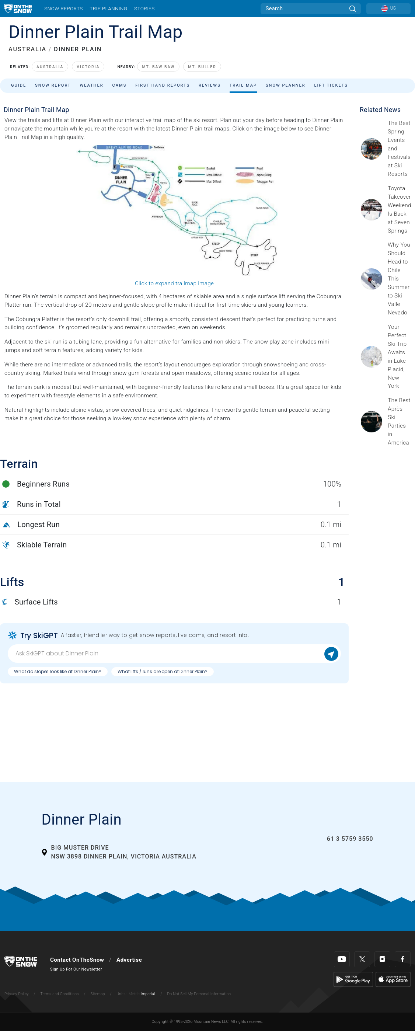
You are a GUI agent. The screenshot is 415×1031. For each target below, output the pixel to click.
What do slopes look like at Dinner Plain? (57, 671)
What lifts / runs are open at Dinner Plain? (163, 671)
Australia (49, 67)
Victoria (88, 67)
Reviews (210, 85)
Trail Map (243, 85)
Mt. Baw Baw (158, 67)
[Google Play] (353, 979)
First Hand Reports (162, 85)
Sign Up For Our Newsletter (76, 969)
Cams (119, 85)
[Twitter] (362, 959)
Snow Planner (286, 85)
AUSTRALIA (27, 49)
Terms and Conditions (59, 994)
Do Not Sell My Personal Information (199, 994)
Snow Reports (63, 8)
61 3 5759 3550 (350, 838)
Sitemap (98, 994)
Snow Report (53, 85)
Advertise (129, 960)
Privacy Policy (16, 994)
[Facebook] (403, 959)
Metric (134, 994)
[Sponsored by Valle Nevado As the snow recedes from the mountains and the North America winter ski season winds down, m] (399, 279)
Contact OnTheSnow (77, 960)
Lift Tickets (331, 85)
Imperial (148, 994)
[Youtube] (342, 959)
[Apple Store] (393, 979)
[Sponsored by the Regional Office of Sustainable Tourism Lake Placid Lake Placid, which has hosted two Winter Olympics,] (399, 357)
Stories (144, 8)
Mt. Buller (202, 67)
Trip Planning (108, 8)
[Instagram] (382, 959)
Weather (91, 85)
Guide (18, 85)
